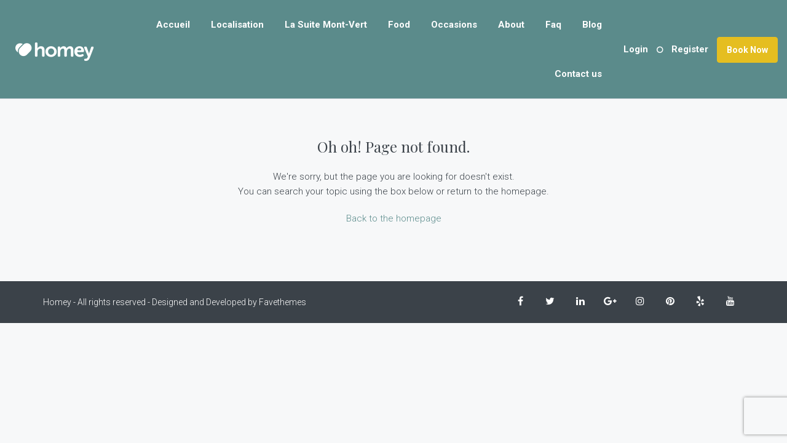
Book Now (747, 50)
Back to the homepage (393, 218)
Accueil (173, 24)
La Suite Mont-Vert (326, 24)
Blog (592, 24)
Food (399, 24)
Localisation (237, 24)
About (511, 24)
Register (689, 49)
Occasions (454, 24)
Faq (553, 24)
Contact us (578, 73)
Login (635, 49)
